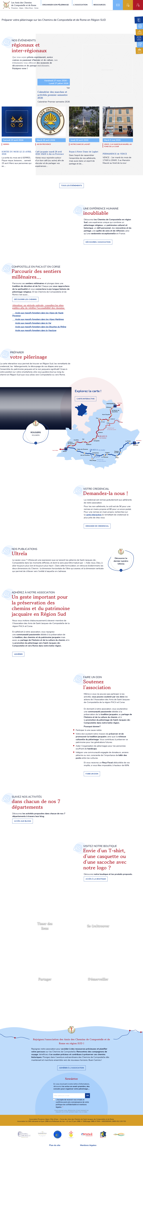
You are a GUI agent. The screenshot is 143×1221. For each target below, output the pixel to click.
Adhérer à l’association (71, 1142)
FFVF (103, 1209)
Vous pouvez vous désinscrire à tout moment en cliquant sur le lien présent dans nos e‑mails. (71, 1185)
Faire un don (92, 772)
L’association (80, 5)
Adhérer (18, 653)
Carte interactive (86, 397)
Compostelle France (42, 1209)
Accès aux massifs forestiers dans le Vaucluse (35, 329)
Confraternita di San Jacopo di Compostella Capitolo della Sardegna (71, 1209)
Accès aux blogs (22, 838)
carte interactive (94, 513)
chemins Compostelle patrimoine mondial (24, 1209)
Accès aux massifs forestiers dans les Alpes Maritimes (39, 318)
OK (87, 1170)
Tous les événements (71, 185)
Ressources (100, 5)
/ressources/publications (121, 558)
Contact (118, 5)
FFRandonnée (87, 1209)
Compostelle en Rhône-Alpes (57, 1209)
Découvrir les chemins (25, 298)
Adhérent (128, 5)
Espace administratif (138, 5)
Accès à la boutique (96, 915)
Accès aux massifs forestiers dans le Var (33, 321)
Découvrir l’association (98, 241)
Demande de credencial (97, 524)
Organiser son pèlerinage (55, 5)
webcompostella (119, 1209)
